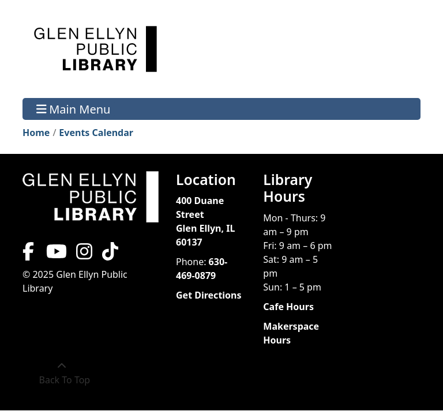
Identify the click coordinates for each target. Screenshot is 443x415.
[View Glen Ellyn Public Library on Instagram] (84, 254)
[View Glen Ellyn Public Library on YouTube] (55, 254)
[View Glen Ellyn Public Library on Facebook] (29, 254)
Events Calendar (96, 132)
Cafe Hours (288, 306)
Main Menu (73, 108)
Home (36, 132)
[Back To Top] (61, 373)
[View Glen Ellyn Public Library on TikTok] (109, 254)
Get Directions (209, 295)
